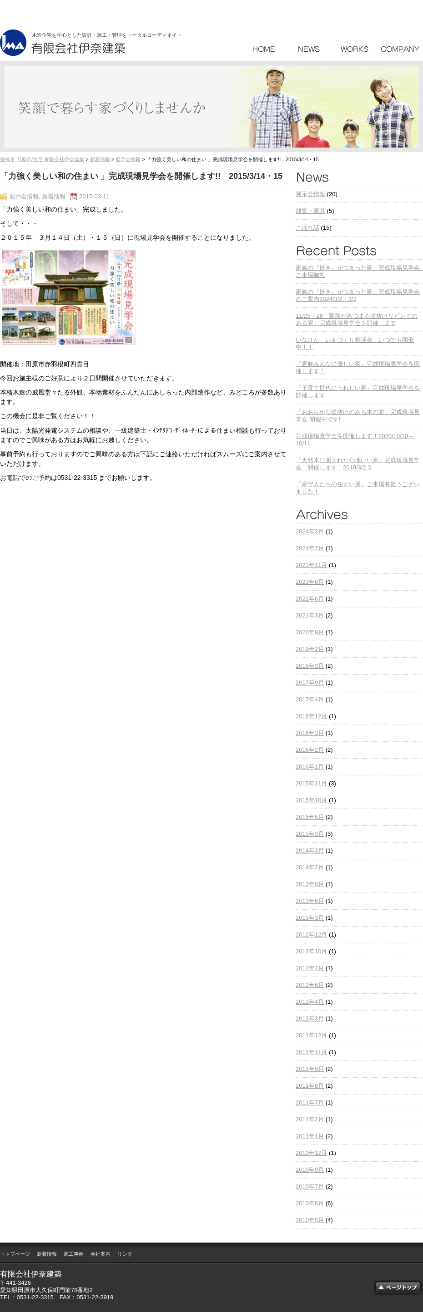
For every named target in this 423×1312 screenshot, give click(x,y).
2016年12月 (311, 716)
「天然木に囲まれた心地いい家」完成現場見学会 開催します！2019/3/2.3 (358, 464)
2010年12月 (311, 1152)
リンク (124, 1254)
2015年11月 (311, 783)
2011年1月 (310, 1136)
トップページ (15, 1254)
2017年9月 (310, 682)
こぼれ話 (307, 227)
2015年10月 (311, 800)
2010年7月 (310, 1186)
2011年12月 (311, 1035)
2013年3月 (310, 917)
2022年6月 (310, 598)
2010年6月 (310, 1203)
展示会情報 (128, 159)
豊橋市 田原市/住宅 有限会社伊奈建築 (42, 159)
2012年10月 (311, 951)
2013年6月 (310, 901)
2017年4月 (310, 699)
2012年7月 (310, 968)
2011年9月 (310, 1068)
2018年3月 (310, 665)
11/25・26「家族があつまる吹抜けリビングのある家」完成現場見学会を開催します (357, 319)
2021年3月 (310, 615)
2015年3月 (310, 833)
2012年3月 (310, 1018)
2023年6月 (310, 581)
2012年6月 (310, 985)
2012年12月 (311, 934)
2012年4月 (310, 1001)
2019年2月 (310, 649)
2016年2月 (310, 749)
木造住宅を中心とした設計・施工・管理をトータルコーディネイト (107, 35)
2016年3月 (310, 733)
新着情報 (100, 159)
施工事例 (74, 1254)
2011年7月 (310, 1102)
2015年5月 (310, 817)
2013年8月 (310, 884)
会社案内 (101, 1254)
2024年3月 (310, 531)
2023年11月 (311, 565)
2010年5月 (310, 1220)
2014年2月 (310, 867)
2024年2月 (310, 548)
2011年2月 (310, 1119)
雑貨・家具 (310, 210)
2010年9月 (310, 1169)
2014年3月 (310, 850)
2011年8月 (310, 1085)
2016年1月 (310, 766)
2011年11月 (311, 1052)
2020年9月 (310, 632)
